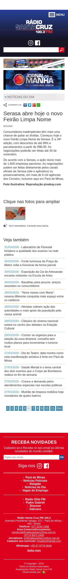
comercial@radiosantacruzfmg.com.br (34, 532)
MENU (57, 14)
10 (46, 408)
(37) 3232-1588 (40, 526)
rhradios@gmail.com (49, 541)
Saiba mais (34, 550)
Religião (34, 483)
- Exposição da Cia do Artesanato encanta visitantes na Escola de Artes (33, 273)
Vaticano (34, 509)
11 (52, 408)
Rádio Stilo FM (34, 499)
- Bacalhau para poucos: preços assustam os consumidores (32, 284)
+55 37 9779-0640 (41, 545)
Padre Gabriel (34, 502)
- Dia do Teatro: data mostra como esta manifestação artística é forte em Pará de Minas (34, 356)
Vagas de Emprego (34, 490)
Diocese (34, 505)
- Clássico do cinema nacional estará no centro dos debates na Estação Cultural (31, 324)
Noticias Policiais (34, 480)
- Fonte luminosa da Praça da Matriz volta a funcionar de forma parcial (31, 263)
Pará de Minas (34, 477)
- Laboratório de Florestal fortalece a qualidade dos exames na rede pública (31, 251)
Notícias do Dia (34, 487)
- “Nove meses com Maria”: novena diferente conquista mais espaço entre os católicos (34, 296)
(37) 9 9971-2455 (34, 535)
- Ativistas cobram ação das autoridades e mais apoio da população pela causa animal (32, 310)
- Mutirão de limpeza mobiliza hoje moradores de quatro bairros (34, 393)
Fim (59, 408)
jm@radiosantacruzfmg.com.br (41, 538)
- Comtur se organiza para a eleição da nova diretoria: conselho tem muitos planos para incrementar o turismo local (31, 341)
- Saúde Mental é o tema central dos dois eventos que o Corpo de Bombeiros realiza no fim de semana (33, 371)
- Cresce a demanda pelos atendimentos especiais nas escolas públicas (33, 383)
